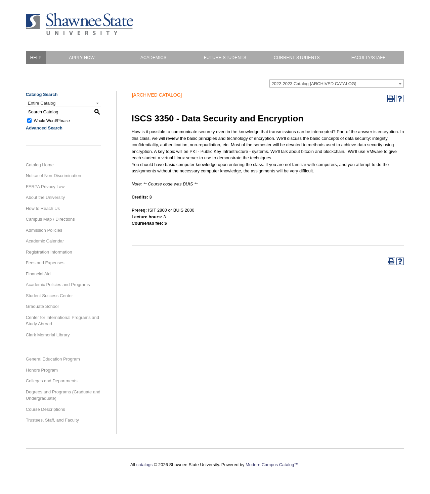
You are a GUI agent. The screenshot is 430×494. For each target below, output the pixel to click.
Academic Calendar (45, 240)
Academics (153, 57)
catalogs (144, 464)
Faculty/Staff (368, 57)
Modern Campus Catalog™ (272, 464)
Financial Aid (38, 273)
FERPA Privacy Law (45, 186)
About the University (45, 197)
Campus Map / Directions (50, 219)
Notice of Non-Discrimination (53, 175)
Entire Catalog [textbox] (41, 103)
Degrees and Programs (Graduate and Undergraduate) (63, 395)
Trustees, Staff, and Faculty (52, 420)
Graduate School (42, 306)
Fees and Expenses (45, 262)
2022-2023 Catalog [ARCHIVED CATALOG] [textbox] (313, 83)
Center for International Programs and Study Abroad (62, 321)
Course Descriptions (45, 409)
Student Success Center (49, 295)
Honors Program (42, 370)
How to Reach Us (43, 208)
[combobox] (336, 83)
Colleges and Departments (52, 380)
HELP (36, 57)
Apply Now (81, 57)
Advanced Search (44, 127)
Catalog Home (40, 164)
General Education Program (53, 359)
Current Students (297, 57)
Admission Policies (44, 230)
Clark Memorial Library (48, 334)
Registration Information (49, 252)
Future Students (225, 57)
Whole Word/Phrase (52, 120)
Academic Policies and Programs (58, 284)
